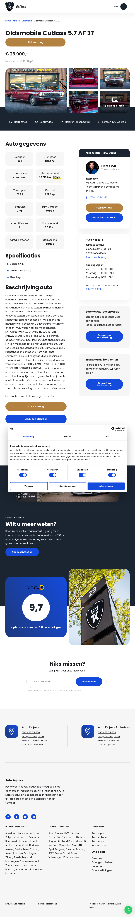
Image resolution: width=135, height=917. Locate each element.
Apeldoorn (11, 833)
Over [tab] (107, 436)
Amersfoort (21, 845)
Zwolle (17, 857)
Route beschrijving (96, 257)
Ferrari (52, 837)
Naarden (33, 865)
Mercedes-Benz (68, 845)
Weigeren (29, 486)
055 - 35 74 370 (31, 732)
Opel (51, 849)
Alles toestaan (106, 486)
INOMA (102, 903)
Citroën (75, 833)
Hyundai (81, 837)
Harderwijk (22, 837)
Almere (9, 849)
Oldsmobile (27, 20)
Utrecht (34, 841)
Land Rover (68, 841)
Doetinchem (22, 849)
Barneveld (11, 841)
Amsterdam (22, 869)
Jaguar (53, 841)
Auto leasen (98, 841)
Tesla (74, 853)
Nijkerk (23, 865)
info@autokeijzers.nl (33, 736)
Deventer (34, 837)
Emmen (34, 849)
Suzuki (66, 853)
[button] (128, 910)
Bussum (9, 869)
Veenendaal (32, 861)
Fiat (59, 837)
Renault (80, 849)
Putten (36, 833)
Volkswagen (55, 857)
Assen (8, 853)
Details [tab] (67, 436)
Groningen (30, 853)
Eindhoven (35, 845)
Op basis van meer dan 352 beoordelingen (36, 627)
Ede (22, 861)
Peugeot (59, 849)
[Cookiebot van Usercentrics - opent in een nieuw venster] (113, 429)
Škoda (58, 853)
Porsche (70, 849)
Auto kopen (98, 833)
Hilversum (23, 841)
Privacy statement (47, 903)
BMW (66, 833)
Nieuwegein (12, 861)
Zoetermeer (12, 865)
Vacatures (98, 866)
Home (8, 20)
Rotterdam (36, 869)
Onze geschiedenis (103, 862)
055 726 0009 (93, 289)
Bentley (59, 833)
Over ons (97, 858)
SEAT (51, 853)
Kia (59, 841)
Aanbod (16, 20)
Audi (51, 833)
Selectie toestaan (67, 486)
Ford (64, 837)
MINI (80, 845)
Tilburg (9, 857)
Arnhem (9, 845)
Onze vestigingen (102, 870)
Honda (71, 837)
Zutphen (10, 837)
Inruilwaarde (99, 845)
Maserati (81, 841)
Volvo (66, 857)
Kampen (18, 853)
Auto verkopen (100, 837)
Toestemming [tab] (27, 436)
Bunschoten (25, 833)
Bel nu (58, 396)
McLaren (53, 845)
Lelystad (27, 857)
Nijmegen (10, 873)
